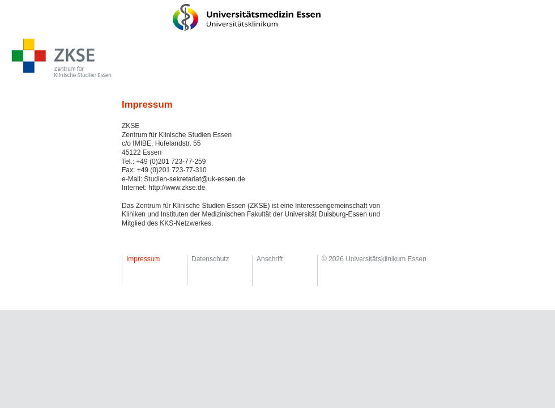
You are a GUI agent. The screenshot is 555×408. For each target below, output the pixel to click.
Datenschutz (210, 259)
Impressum (143, 259)
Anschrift (270, 259)
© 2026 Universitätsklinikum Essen (374, 259)
